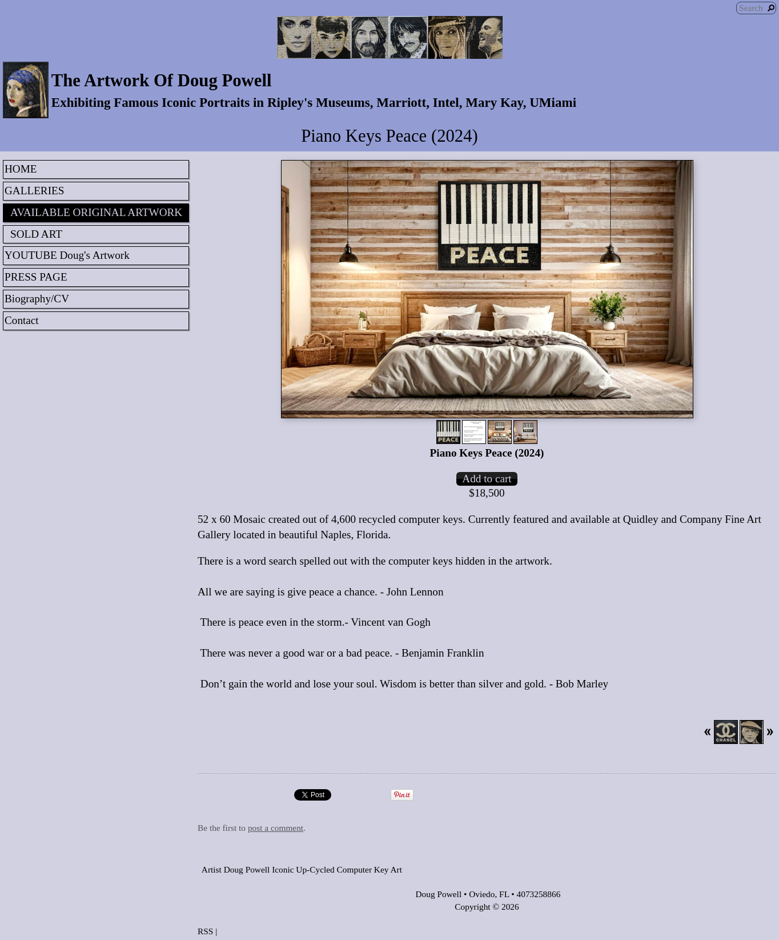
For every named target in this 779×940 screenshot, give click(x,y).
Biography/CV (37, 299)
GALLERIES (34, 191)
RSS (205, 931)
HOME (21, 169)
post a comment (275, 828)
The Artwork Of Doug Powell (161, 80)
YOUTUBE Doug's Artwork (67, 255)
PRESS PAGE (36, 277)
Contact (22, 320)
